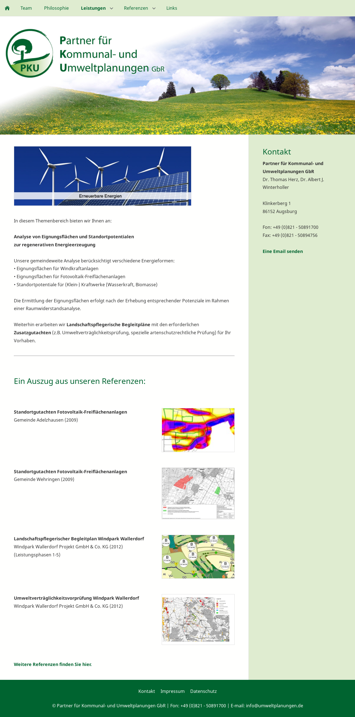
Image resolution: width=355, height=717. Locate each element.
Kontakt (146, 691)
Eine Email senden (283, 251)
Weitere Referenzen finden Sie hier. (53, 664)
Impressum (173, 691)
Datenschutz (203, 691)
